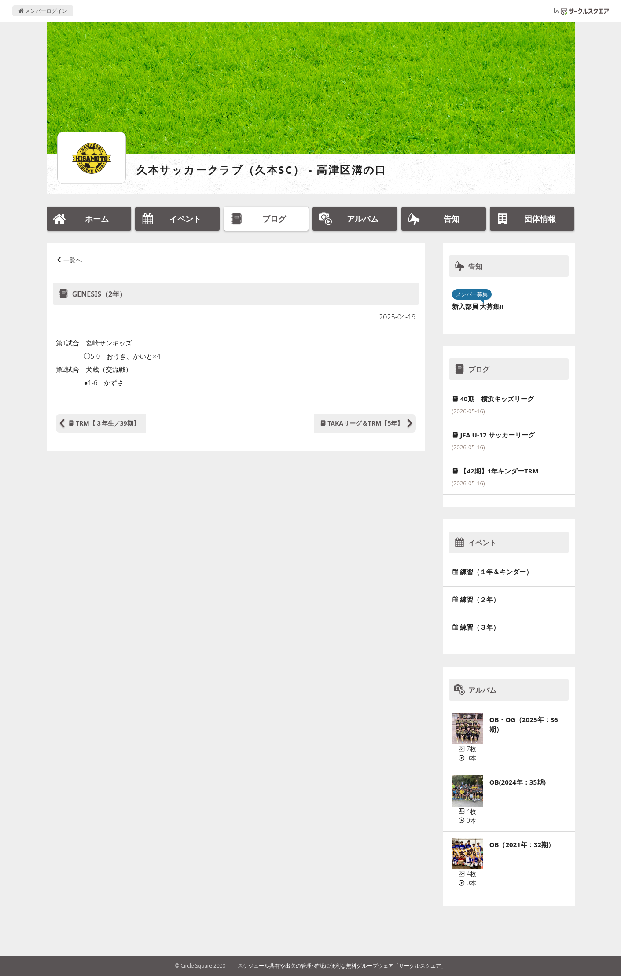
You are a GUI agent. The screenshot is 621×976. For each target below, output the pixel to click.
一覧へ (72, 260)
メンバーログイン (42, 11)
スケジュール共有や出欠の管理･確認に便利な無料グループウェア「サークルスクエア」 (342, 965)
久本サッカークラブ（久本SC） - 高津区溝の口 (261, 169)
